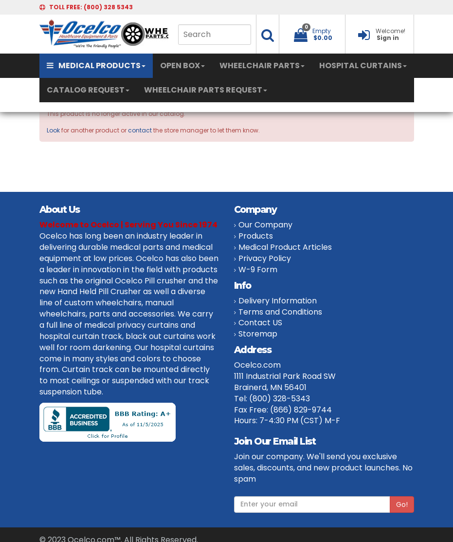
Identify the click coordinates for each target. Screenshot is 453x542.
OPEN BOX (182, 65)
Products (255, 236)
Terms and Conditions (280, 312)
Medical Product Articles (285, 247)
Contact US (260, 322)
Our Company (265, 224)
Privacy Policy (264, 258)
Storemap (257, 333)
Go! (402, 504)
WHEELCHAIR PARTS (262, 65)
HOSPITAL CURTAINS (363, 65)
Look (53, 130)
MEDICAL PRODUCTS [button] (96, 65)
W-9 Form (257, 269)
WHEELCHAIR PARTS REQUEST (205, 89)
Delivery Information (277, 300)
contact (140, 130)
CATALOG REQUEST (88, 89)
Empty (321, 31)
